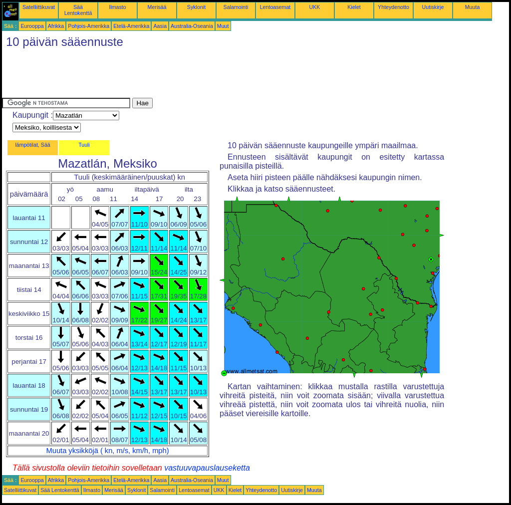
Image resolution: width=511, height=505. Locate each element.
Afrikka (56, 26)
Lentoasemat (275, 7)
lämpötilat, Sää (32, 145)
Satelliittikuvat (38, 7)
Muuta (472, 7)
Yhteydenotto (393, 7)
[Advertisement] (183, 75)
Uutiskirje (433, 7)
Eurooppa (31, 26)
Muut (223, 26)
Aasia (160, 26)
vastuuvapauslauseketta (207, 468)
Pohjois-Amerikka (88, 26)
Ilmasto (117, 7)
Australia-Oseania (192, 26)
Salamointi (236, 7)
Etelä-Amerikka (131, 26)
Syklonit (196, 7)
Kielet (354, 7)
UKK (314, 7)
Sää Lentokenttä (78, 10)
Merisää (157, 7)
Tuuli (84, 145)
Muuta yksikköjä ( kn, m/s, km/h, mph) (107, 451)
